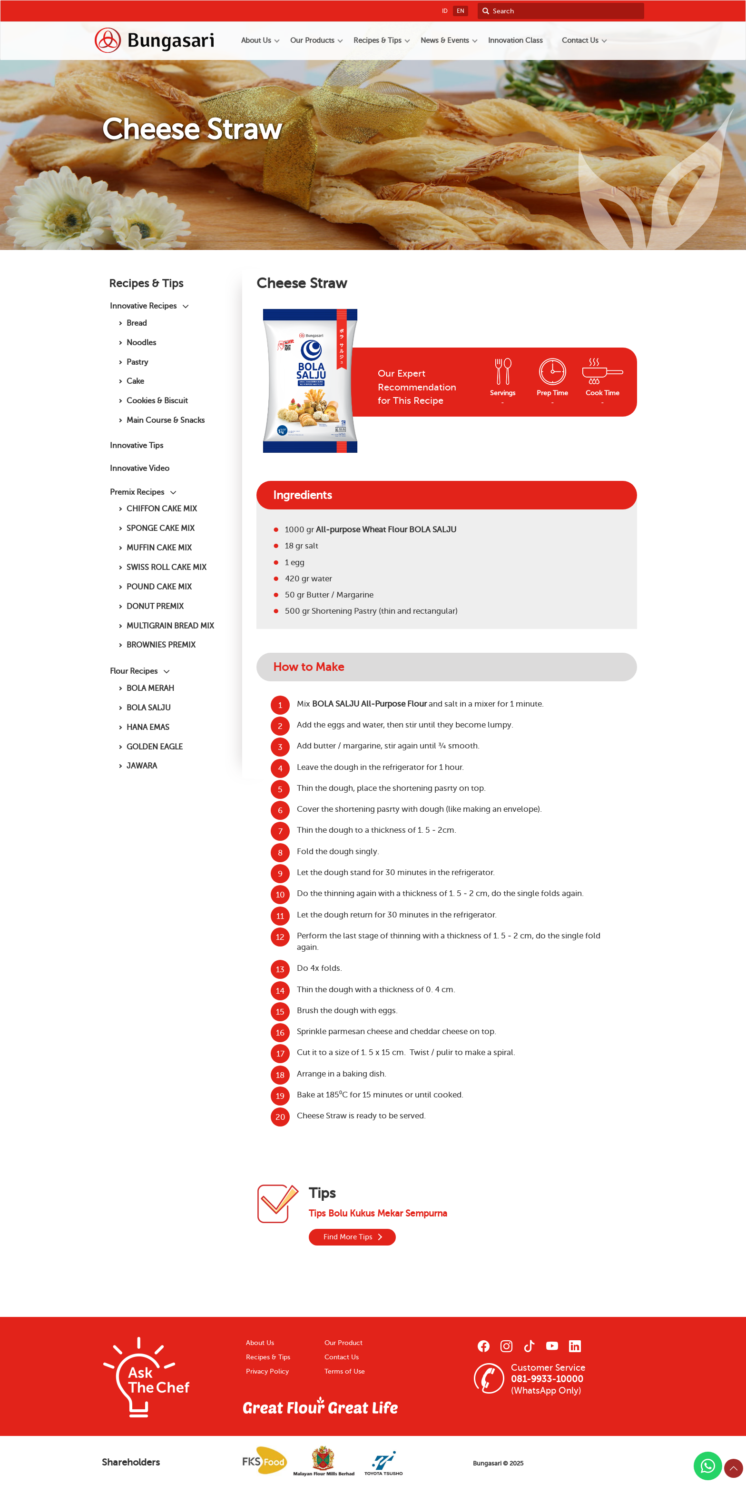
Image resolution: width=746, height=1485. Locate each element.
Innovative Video (139, 468)
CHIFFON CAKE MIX (162, 508)
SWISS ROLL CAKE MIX (166, 567)
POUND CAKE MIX (159, 586)
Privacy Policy (267, 1371)
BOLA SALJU (149, 707)
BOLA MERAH (150, 688)
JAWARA (142, 765)
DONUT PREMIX (155, 606)
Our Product (343, 1343)
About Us (260, 1343)
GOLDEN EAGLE (155, 746)
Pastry (137, 362)
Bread (137, 323)
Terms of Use (344, 1371)
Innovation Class (515, 40)
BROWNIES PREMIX (161, 644)
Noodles (141, 342)
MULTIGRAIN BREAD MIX (170, 625)
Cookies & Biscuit (157, 400)
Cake (135, 381)
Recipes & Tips (268, 1357)
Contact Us (341, 1357)
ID (445, 11)
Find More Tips (348, 1237)
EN (460, 11)
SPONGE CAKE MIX (161, 528)
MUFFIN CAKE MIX (159, 547)
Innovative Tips (136, 445)
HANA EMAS (148, 727)
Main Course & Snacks (166, 420)
